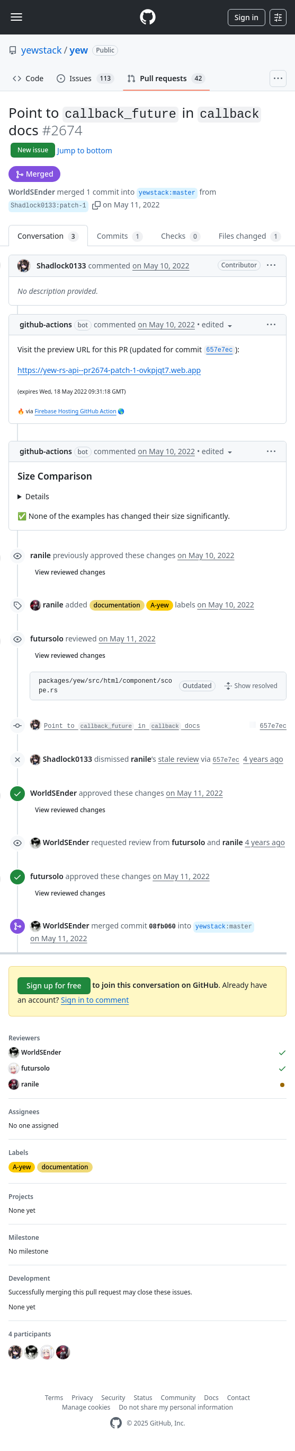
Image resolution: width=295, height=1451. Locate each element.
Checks (181, 236)
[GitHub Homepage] (116, 1423)
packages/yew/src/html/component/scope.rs (105, 685)
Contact (238, 1397)
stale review (178, 759)
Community (178, 1397)
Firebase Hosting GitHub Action (75, 411)
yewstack (41, 50)
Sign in (246, 17)
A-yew (159, 605)
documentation (117, 605)
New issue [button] (32, 149)
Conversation (48, 236)
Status (142, 1397)
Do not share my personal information (176, 1407)
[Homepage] (147, 17)
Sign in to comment (95, 1000)
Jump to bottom (84, 150)
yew (78, 50)
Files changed (250, 236)
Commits (120, 236)
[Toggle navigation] (16, 17)
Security (113, 1397)
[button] (96, 204)
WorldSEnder (31, 192)
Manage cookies (86, 1407)
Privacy (82, 1397)
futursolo (47, 638)
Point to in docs (122, 726)
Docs (211, 1397)
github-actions (46, 324)
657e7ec (273, 726)
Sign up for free (54, 985)
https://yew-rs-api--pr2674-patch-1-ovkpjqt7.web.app (109, 370)
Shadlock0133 (61, 265)
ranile (40, 555)
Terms (54, 1397)
